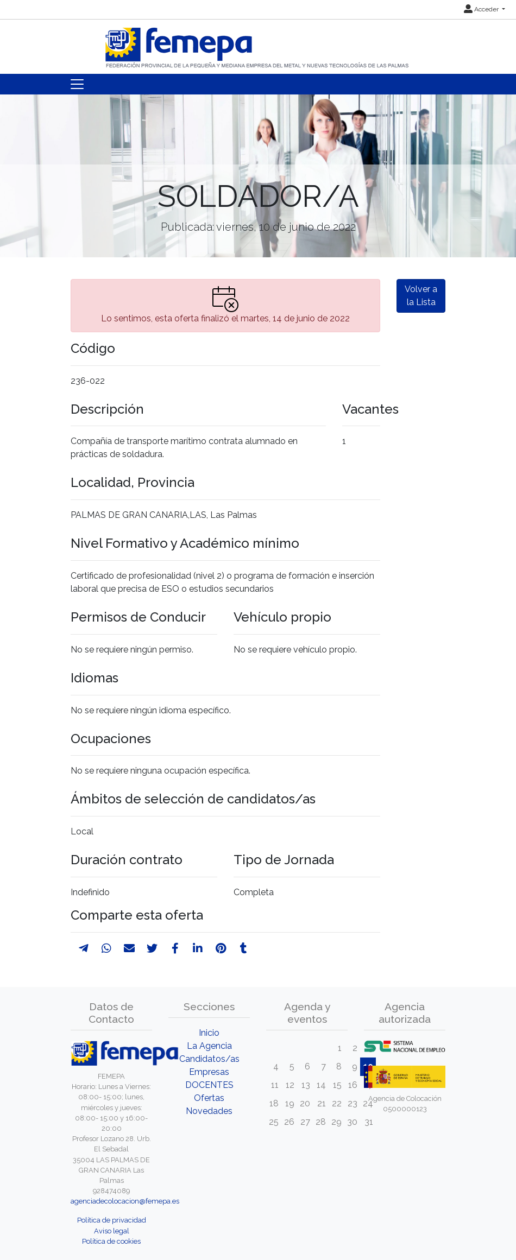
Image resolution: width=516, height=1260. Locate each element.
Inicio (209, 1033)
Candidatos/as (209, 1059)
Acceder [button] (482, 9)
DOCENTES (209, 1085)
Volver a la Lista (421, 295)
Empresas (209, 1072)
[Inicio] (258, 43)
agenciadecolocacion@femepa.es (125, 1201)
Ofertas (209, 1098)
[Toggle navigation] (77, 84)
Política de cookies (111, 1241)
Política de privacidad (111, 1220)
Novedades (209, 1111)
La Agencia (209, 1046)
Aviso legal (111, 1231)
